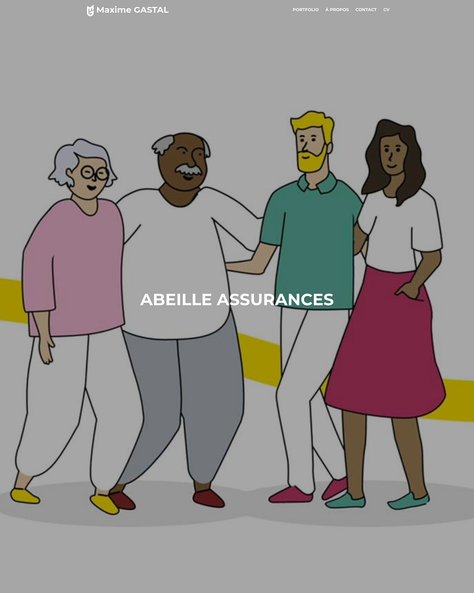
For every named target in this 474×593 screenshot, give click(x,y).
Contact (366, 9)
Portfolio (306, 9)
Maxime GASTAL (126, 10)
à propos (337, 9)
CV (386, 9)
